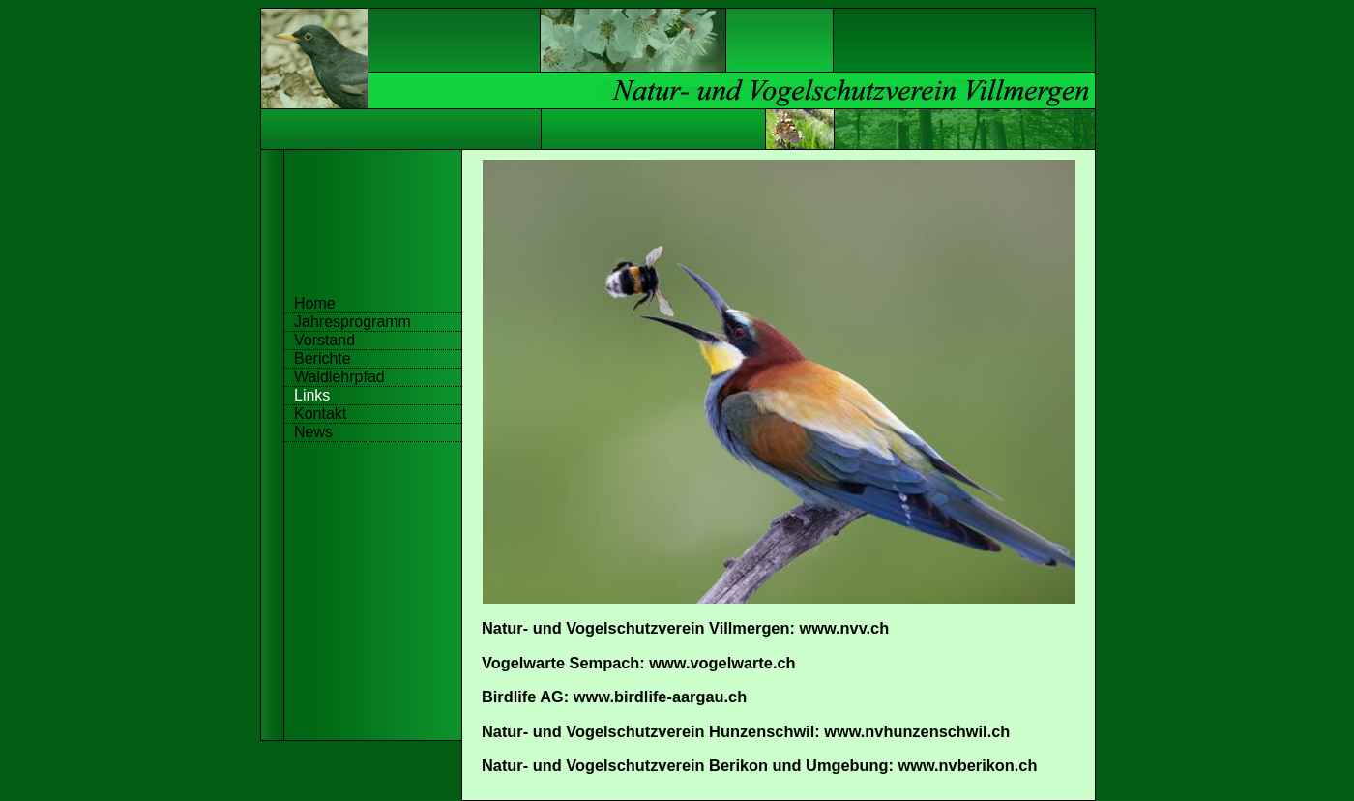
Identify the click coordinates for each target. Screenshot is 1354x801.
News (313, 432)
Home (315, 303)
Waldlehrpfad (339, 377)
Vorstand (324, 340)
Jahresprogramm (352, 321)
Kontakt (320, 413)
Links (312, 395)
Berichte (322, 358)
